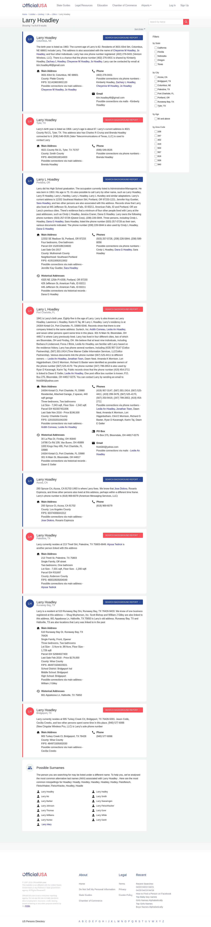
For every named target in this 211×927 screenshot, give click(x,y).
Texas (160, 64)
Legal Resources (84, 5)
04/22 (144, 885)
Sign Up (184, 5)
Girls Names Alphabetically (148, 900)
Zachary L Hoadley (56, 61)
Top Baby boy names (145, 896)
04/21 (150, 885)
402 (159, 140)
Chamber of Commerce (124, 5)
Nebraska (162, 56)
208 (159, 131)
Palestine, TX (164, 89)
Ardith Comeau (97, 329)
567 (159, 152)
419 (159, 144)
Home (82, 882)
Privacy (122, 888)
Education (102, 5)
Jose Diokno (120, 488)
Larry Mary (44, 824)
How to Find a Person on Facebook (152, 893)
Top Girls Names (143, 903)
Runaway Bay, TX (166, 101)
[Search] (166, 22)
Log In (172, 5)
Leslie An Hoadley (116, 329)
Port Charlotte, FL (166, 93)
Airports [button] (145, 5)
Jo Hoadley (96, 61)
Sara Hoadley (43, 203)
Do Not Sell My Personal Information (98, 888)
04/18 (150, 889)
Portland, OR (164, 97)
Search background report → (123, 37)
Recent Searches (143, 882)
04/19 (144, 889)
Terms (122, 882)
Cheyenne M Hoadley (124, 50)
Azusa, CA (162, 77)
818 (159, 156)
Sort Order (139, 29)
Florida (161, 52)
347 (159, 135)
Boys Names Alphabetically (148, 907)
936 (159, 160)
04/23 (137, 885)
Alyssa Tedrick (114, 544)
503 (159, 148)
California (162, 47)
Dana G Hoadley (54, 221)
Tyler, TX (162, 105)
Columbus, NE (164, 85)
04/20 (137, 889)
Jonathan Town (75, 358)
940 (159, 164)
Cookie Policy (126, 894)
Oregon (161, 60)
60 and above (164, 118)
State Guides (63, 5)
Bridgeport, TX (164, 81)
